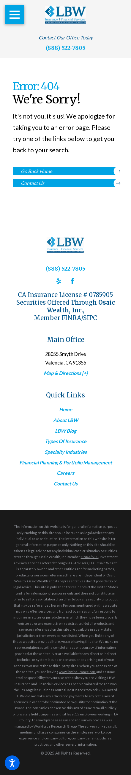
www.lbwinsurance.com (77, 672)
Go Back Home (69, 171)
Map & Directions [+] (66, 373)
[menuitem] (65, 409)
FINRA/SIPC (90, 557)
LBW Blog (65, 431)
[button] (12, 762)
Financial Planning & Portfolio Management (65, 462)
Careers (65, 473)
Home (65, 409)
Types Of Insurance (65, 441)
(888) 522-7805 (66, 47)
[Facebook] (72, 281)
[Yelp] (58, 281)
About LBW (65, 420)
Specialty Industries (66, 452)
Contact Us (69, 183)
